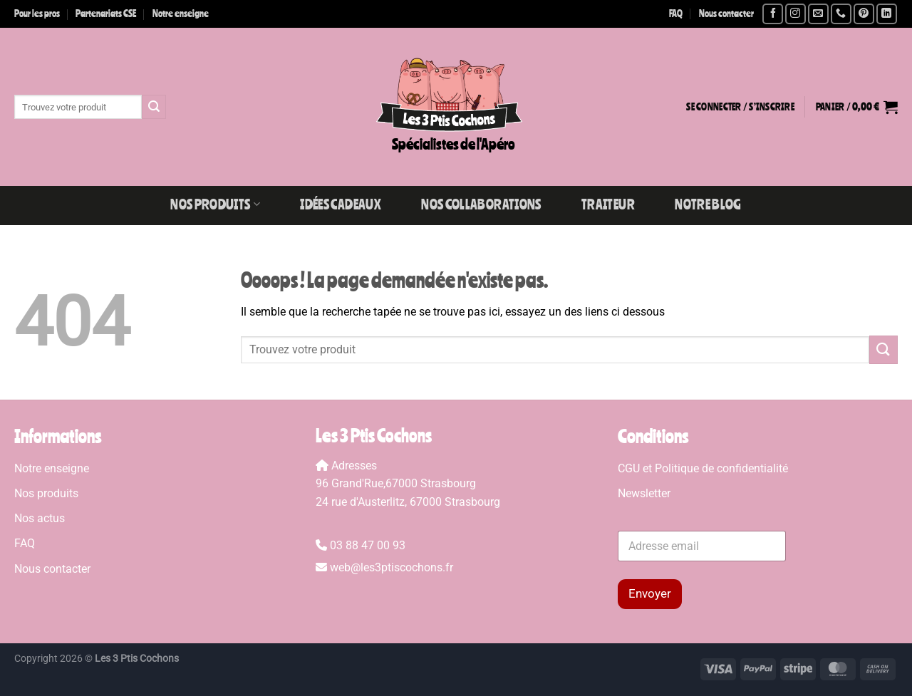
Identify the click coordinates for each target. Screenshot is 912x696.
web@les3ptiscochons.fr (391, 567)
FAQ (676, 13)
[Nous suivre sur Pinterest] (864, 14)
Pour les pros (37, 13)
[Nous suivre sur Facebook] (772, 14)
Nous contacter (726, 13)
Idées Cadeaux (340, 204)
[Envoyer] (154, 107)
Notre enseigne (180, 13)
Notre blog (708, 204)
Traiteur (608, 204)
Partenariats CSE (106, 13)
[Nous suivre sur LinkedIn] (886, 14)
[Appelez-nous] (841, 14)
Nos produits (215, 204)
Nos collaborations (481, 204)
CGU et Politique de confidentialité (703, 468)
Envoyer (649, 593)
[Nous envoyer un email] (818, 14)
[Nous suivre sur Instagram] (795, 14)
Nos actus (39, 518)
